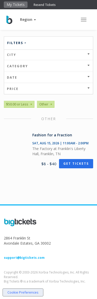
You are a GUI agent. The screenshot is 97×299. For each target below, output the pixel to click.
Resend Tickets (45, 5)
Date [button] (48, 77)
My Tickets (16, 4)
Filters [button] (17, 43)
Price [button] (48, 89)
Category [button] (48, 66)
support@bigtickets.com (24, 257)
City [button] (48, 55)
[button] (28, 19)
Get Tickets (76, 163)
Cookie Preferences (22, 292)
